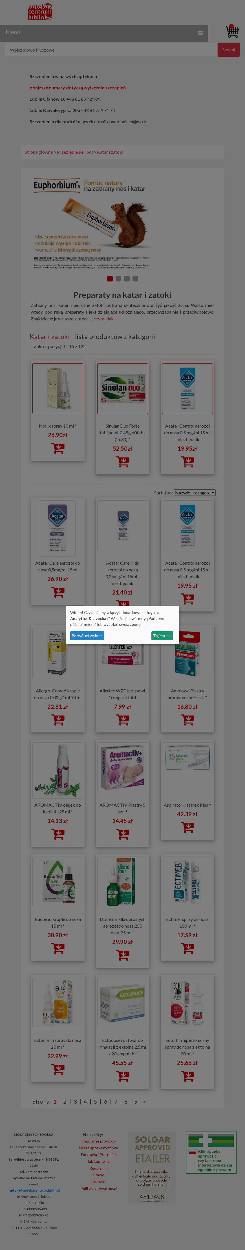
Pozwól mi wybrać (87, 635)
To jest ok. (162, 635)
